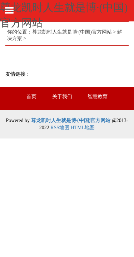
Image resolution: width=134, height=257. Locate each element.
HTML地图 (83, 127)
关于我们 (62, 96)
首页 (31, 96)
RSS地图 (59, 127)
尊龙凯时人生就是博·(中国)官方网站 (72, 32)
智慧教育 (98, 96)
